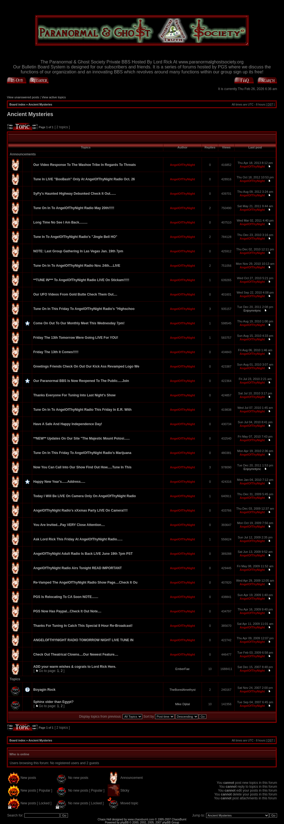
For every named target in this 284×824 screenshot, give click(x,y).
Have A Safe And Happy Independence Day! (67, 424)
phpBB (124, 822)
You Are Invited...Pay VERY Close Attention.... (69, 525)
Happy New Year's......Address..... (59, 482)
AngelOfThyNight (182, 164)
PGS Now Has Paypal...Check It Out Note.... (67, 611)
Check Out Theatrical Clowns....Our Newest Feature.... (75, 654)
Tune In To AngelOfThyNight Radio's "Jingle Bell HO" (75, 237)
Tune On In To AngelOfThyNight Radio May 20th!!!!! (73, 208)
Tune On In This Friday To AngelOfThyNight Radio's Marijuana (82, 453)
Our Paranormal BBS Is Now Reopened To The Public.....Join (81, 381)
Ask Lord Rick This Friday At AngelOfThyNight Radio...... (78, 539)
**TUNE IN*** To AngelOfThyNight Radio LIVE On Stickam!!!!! (81, 280)
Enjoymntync (252, 310)
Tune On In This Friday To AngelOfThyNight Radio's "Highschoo (84, 309)
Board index (17, 104)
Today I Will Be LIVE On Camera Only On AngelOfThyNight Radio (84, 496)
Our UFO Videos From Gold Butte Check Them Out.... (75, 294)
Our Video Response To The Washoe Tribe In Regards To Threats (84, 165)
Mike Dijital (182, 704)
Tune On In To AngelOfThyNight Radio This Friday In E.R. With (82, 410)
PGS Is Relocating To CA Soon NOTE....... (65, 597)
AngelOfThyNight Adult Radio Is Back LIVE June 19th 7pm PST (83, 554)
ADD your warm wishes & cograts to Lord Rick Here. (74, 667)
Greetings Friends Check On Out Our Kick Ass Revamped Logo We (86, 366)
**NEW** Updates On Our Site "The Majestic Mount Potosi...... (81, 438)
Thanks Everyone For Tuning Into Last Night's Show (74, 395)
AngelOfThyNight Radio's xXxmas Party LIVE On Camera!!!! (80, 510)
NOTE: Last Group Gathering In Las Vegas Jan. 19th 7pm (78, 251)
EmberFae (182, 669)
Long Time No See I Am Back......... (60, 222)
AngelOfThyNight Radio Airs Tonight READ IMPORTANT (77, 568)
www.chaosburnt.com (141, 819)
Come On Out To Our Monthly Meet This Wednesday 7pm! (79, 323)
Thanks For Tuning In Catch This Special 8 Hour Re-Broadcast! (83, 626)
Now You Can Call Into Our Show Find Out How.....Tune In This (82, 467)
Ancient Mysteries (40, 104)
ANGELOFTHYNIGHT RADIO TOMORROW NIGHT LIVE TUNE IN (83, 640)
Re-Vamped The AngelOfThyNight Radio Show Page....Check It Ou (85, 582)
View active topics (54, 97)
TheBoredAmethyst (182, 689)
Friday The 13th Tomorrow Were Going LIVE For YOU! (75, 338)
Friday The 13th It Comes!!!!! (55, 352)
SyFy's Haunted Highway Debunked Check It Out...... (74, 194)
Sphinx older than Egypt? (53, 702)
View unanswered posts (23, 97)
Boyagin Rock (44, 690)
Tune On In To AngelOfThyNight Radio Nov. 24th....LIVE (76, 266)
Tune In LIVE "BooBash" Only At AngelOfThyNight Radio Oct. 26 (84, 179)
